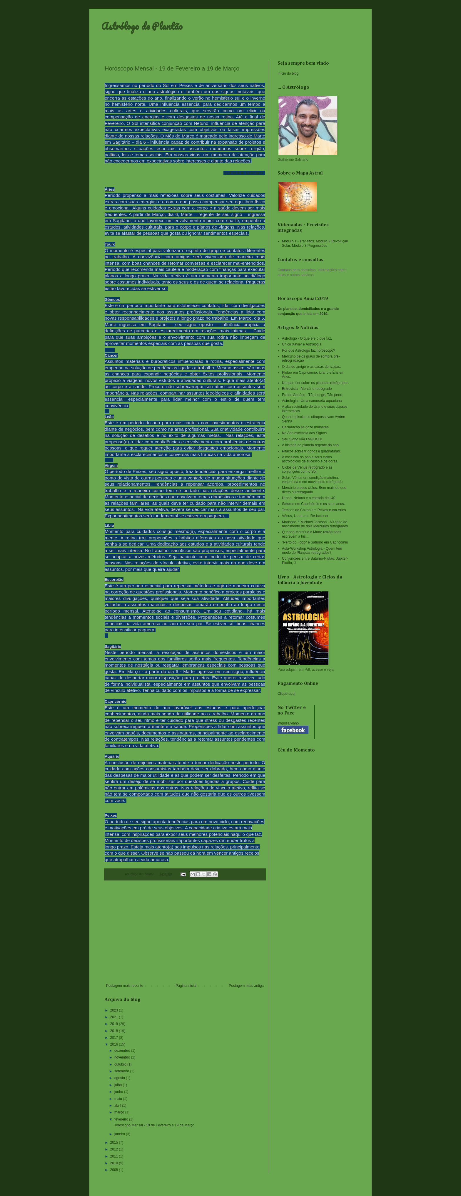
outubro (120, 1064)
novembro (122, 1057)
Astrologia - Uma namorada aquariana (312, 401)
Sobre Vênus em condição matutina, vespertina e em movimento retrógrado (312, 480)
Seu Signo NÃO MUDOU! (302, 439)
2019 (114, 1024)
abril (118, 1105)
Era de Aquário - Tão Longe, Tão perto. (312, 395)
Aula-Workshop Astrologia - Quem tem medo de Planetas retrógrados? (312, 550)
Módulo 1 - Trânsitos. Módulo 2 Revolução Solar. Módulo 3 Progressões (315, 243)
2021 (114, 1017)
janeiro (120, 1134)
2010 (114, 1163)
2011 (114, 1156)
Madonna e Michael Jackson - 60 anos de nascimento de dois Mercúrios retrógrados (315, 524)
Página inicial (186, 986)
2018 (114, 1031)
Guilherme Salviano (243, 172)
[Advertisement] (185, 935)
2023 (114, 1010)
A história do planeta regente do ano (310, 445)
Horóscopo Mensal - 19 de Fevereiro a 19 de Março (153, 1125)
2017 (114, 1038)
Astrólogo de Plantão (142, 26)
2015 (114, 1142)
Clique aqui (286, 694)
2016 (114, 1044)
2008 (114, 1170)
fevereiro (121, 1119)
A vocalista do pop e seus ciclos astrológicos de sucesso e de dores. (310, 459)
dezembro (122, 1051)
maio (118, 1099)
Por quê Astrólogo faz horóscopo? (308, 350)
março (119, 1112)
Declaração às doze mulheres (305, 427)
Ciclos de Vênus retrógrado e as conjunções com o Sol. (307, 469)
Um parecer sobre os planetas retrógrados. (315, 383)
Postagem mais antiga (246, 986)
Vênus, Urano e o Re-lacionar (305, 516)
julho (118, 1085)
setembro (122, 1071)
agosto (120, 1078)
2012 (114, 1149)
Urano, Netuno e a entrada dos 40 (308, 498)
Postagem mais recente (124, 986)
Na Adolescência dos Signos (304, 433)
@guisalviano (288, 723)
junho (119, 1092)
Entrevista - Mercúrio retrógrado (307, 389)
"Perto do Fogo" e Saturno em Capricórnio (315, 542)
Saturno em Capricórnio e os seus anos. (313, 504)
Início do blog (288, 73)
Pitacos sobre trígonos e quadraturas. (311, 451)
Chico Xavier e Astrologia (301, 344)
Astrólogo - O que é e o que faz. (307, 338)
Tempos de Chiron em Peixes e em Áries (314, 510)
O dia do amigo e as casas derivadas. (311, 367)
